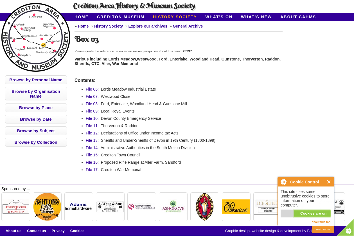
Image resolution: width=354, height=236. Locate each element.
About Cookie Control (283, 181)
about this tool (321, 222)
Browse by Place (36, 107)
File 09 (92, 111)
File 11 (92, 125)
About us (13, 231)
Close (329, 182)
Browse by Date (36, 119)
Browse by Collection (35, 142)
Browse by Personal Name (35, 79)
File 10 (92, 118)
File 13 (92, 140)
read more (323, 229)
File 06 (92, 89)
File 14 (92, 147)
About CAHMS (298, 17)
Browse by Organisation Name (36, 93)
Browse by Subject (36, 130)
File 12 (92, 133)
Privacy (58, 231)
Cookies (77, 231)
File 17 (92, 169)
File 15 (92, 155)
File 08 (92, 104)
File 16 (92, 162)
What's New (256, 17)
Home (82, 17)
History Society (175, 17)
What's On (219, 17)
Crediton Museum (121, 17)
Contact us (36, 231)
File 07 (92, 96)
